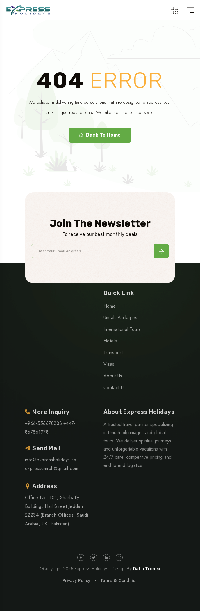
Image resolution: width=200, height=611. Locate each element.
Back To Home (100, 135)
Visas (109, 364)
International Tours (122, 329)
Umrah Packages (120, 317)
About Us (112, 375)
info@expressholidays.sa (50, 459)
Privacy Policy (76, 580)
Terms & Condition (119, 580)
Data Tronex (147, 568)
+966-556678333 (43, 423)
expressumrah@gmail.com (51, 468)
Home (109, 306)
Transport (113, 352)
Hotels (110, 341)
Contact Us (114, 387)
